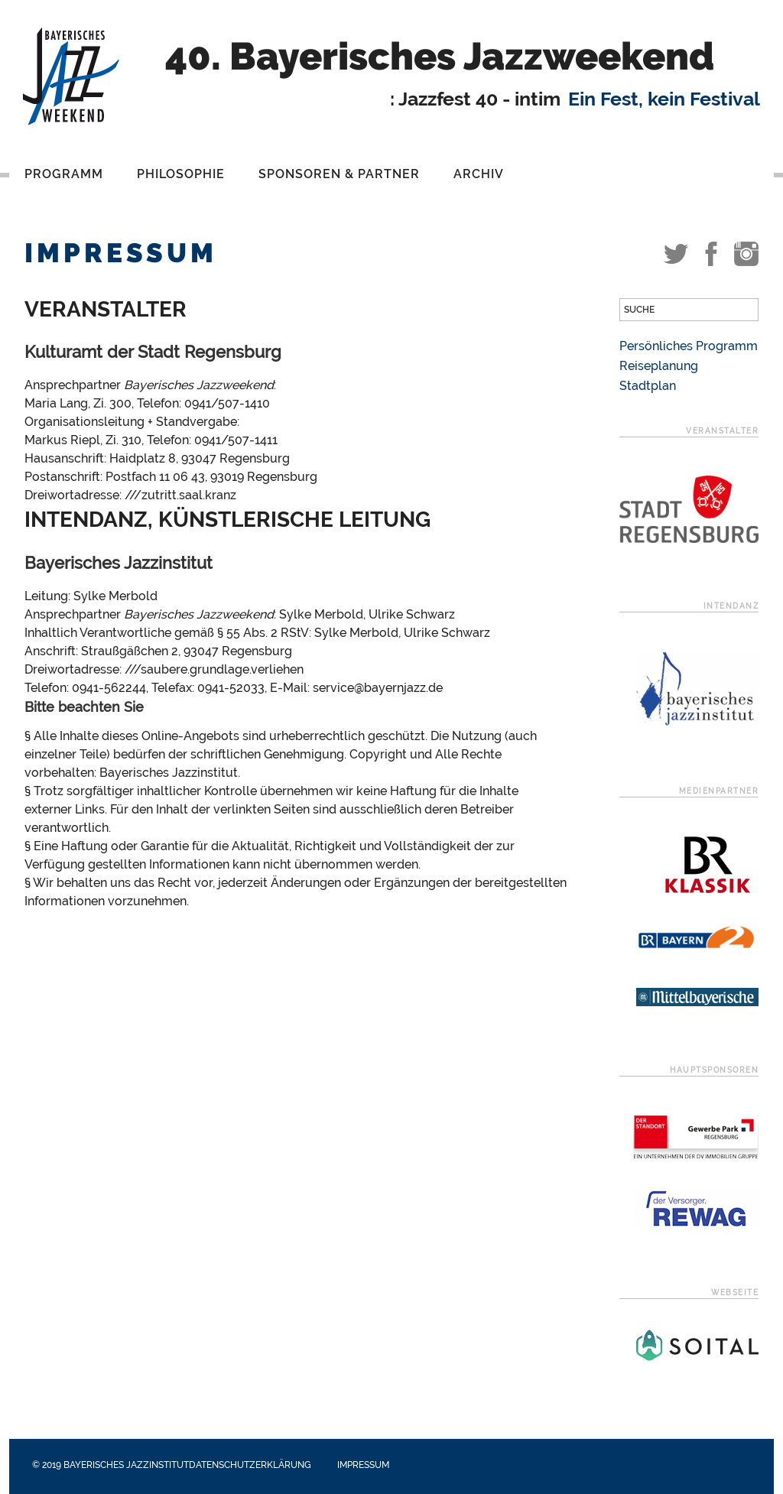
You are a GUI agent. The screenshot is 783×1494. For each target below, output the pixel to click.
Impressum (363, 1465)
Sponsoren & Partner (339, 174)
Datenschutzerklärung (250, 1465)
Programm (63, 174)
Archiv (478, 174)
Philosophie (181, 174)
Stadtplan (647, 385)
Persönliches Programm (688, 346)
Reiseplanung (658, 366)
